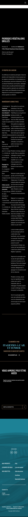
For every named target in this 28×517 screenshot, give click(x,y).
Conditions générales (6, 506)
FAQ (16, 463)
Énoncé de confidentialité (18, 506)
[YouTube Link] (15, 452)
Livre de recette (19, 467)
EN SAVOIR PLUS (12, 355)
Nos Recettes (6, 471)
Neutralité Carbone (20, 479)
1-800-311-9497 (6, 494)
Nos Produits (6, 463)
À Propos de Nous (7, 467)
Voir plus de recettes (8, 407)
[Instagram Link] (11, 452)
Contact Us (5, 489)
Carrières (17, 475)
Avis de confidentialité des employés (14, 508)
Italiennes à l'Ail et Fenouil (14, 346)
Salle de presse (19, 471)
